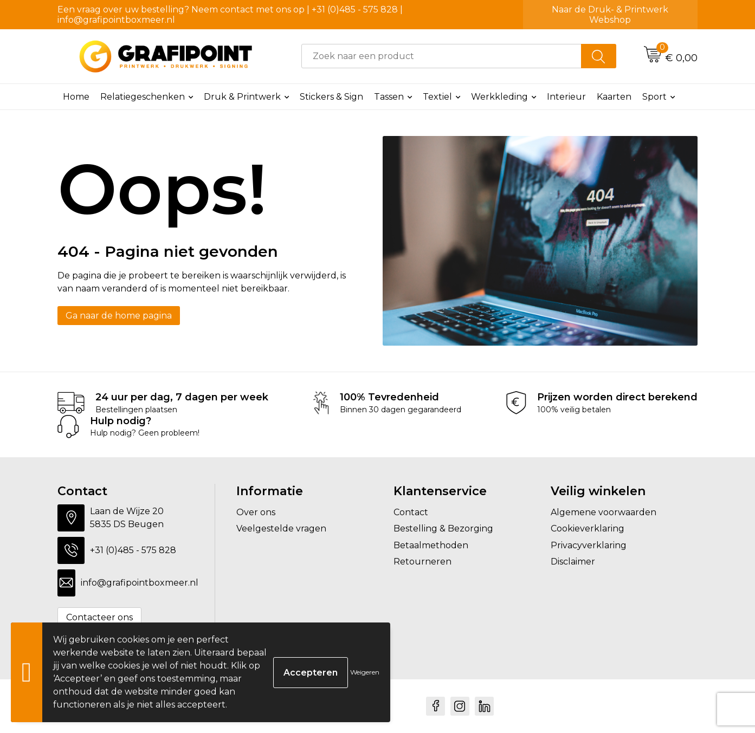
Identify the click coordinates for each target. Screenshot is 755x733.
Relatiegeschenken (142, 97)
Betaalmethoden (430, 545)
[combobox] (441, 56)
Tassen (389, 97)
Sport (654, 97)
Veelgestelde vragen (281, 528)
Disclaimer (573, 561)
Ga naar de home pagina (119, 315)
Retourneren (422, 561)
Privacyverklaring (589, 545)
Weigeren (364, 672)
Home (76, 97)
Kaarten (614, 97)
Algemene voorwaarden (603, 512)
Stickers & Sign (331, 97)
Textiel (437, 97)
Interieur (566, 97)
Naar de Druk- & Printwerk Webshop (610, 14)
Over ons (255, 512)
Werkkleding (499, 97)
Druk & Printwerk (242, 97)
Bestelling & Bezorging (443, 528)
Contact (410, 512)
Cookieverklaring (587, 528)
